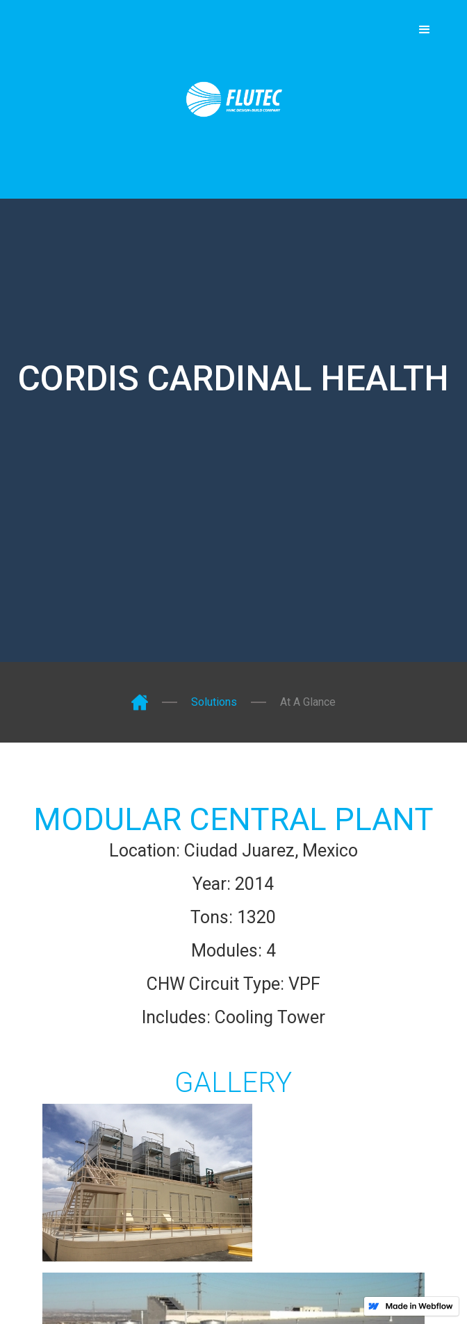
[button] (424, 30)
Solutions (214, 702)
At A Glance (308, 702)
